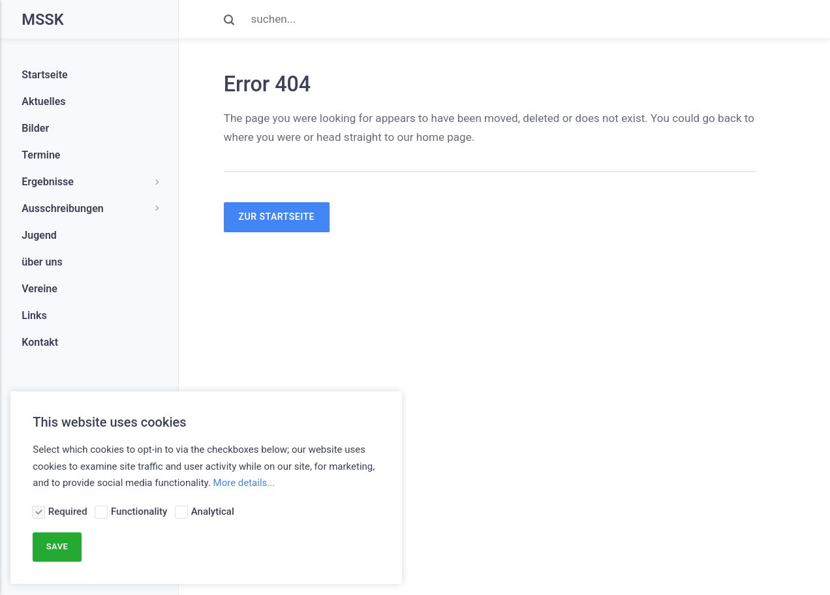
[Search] (504, 19)
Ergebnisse (48, 181)
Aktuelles (43, 101)
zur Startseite (277, 216)
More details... (244, 483)
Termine (41, 155)
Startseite (44, 75)
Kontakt (40, 342)
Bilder (35, 128)
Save (57, 546)
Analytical (212, 511)
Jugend (39, 235)
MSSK (42, 19)
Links (34, 315)
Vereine (39, 288)
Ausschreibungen (63, 208)
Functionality (139, 511)
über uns (42, 262)
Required (67, 511)
